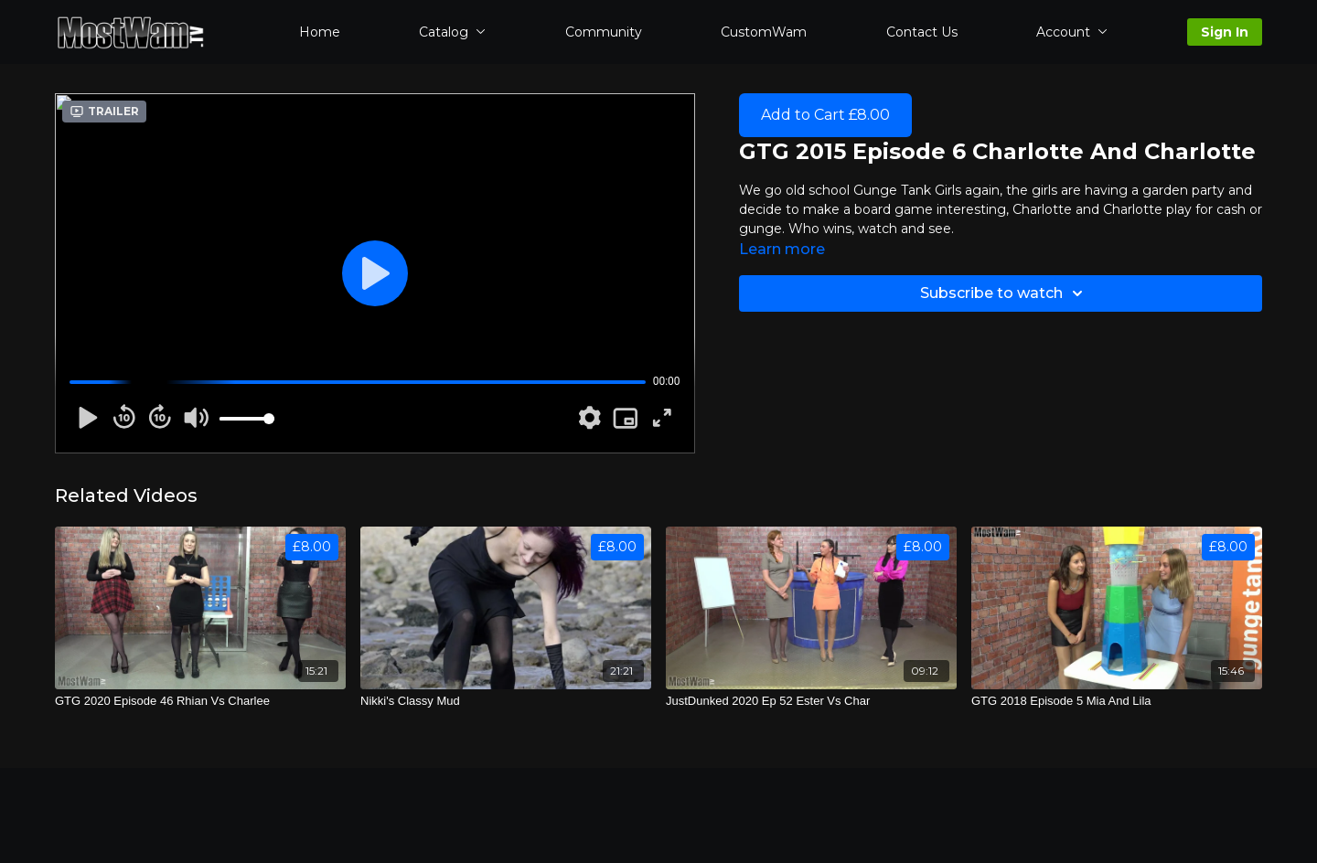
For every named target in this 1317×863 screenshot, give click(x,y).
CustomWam (764, 32)
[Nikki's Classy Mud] (505, 701)
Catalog (452, 32)
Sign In (1224, 32)
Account (1072, 32)
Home (319, 32)
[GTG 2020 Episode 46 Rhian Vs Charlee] (200, 701)
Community (603, 32)
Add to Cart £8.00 (825, 114)
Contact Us (922, 32)
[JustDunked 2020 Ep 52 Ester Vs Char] (811, 701)
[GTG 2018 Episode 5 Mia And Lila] (1116, 701)
